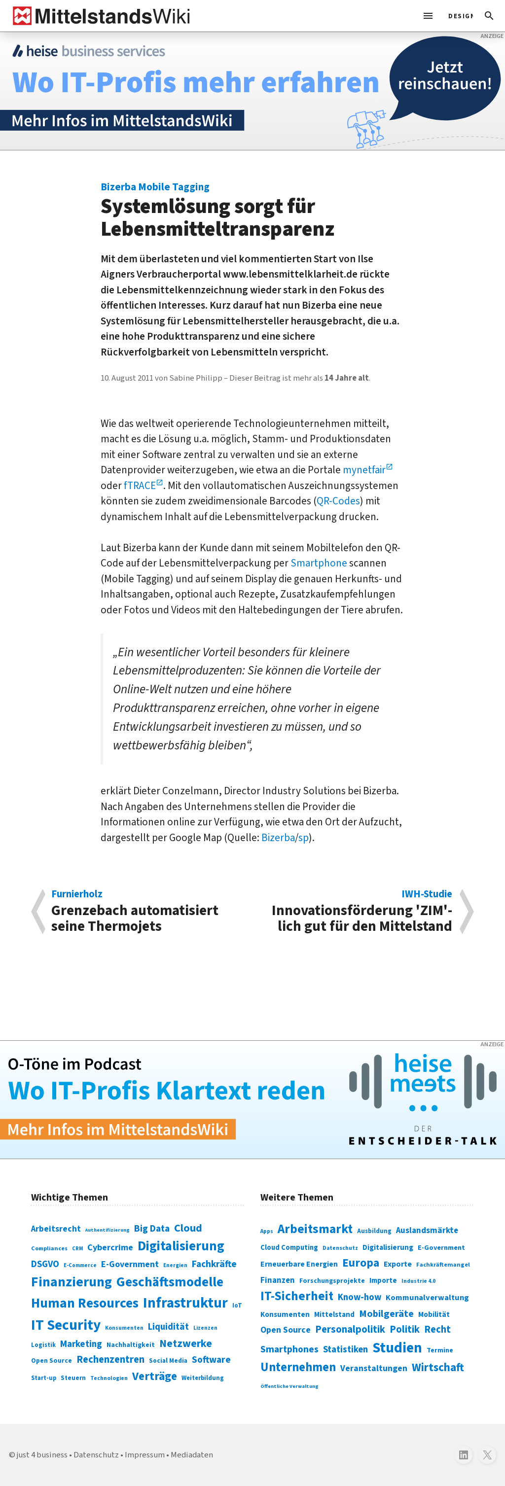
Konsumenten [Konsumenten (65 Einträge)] (124, 1328)
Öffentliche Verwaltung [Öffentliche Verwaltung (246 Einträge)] (289, 1386)
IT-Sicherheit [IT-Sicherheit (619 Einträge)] (296, 1296)
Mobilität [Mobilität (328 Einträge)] (434, 1314)
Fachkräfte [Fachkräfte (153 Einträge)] (214, 1264)
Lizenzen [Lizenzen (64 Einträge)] (205, 1328)
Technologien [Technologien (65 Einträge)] (109, 1378)
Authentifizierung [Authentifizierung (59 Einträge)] (107, 1230)
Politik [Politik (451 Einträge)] (405, 1329)
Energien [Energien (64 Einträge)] (175, 1265)
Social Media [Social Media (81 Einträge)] (168, 1360)
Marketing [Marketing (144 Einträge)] (81, 1344)
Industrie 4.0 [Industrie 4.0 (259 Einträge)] (418, 1281)
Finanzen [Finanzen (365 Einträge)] (277, 1280)
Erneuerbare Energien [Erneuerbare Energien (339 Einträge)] (299, 1264)
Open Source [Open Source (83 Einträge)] (51, 1360)
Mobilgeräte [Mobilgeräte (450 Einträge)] (386, 1314)
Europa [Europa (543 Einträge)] (360, 1263)
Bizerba (278, 837)
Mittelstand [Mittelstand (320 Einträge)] (334, 1314)
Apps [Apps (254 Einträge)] (266, 1231)
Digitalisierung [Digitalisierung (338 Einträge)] (181, 1246)
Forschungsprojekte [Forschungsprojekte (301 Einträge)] (332, 1281)
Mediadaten (192, 1455)
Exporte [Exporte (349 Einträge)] (398, 1264)
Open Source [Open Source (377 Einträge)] (285, 1330)
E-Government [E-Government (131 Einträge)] (130, 1264)
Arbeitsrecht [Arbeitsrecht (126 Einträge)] (56, 1229)
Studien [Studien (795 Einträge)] (397, 1348)
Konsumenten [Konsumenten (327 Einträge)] (285, 1314)
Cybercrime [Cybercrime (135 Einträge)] (110, 1247)
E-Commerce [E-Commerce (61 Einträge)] (80, 1265)
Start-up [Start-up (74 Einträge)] (43, 1378)
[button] (489, 16)
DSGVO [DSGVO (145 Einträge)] (45, 1264)
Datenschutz (96, 1455)
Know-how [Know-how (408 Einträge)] (359, 1297)
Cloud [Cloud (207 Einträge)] (188, 1228)
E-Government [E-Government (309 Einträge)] (441, 1247)
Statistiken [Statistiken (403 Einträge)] (345, 1349)
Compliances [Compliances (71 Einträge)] (49, 1248)
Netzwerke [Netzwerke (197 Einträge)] (185, 1343)
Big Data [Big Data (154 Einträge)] (152, 1229)
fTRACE (140, 485)
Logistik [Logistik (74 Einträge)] (43, 1345)
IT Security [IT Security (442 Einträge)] (66, 1325)
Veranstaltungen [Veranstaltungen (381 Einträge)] (373, 1368)
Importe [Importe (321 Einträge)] (383, 1280)
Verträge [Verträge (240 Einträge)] (154, 1376)
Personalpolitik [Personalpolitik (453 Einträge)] (350, 1329)
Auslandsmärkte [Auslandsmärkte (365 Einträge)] (427, 1231)
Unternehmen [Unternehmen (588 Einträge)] (298, 1367)
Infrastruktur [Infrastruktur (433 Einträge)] (185, 1303)
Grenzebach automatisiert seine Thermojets (146, 911)
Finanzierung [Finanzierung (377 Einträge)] (71, 1282)
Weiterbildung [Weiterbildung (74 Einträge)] (202, 1378)
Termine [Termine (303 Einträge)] (440, 1350)
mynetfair (364, 469)
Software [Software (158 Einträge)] (211, 1360)
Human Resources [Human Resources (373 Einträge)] (85, 1303)
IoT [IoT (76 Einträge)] (237, 1305)
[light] (457, 16)
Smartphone (318, 563)
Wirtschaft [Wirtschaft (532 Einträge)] (438, 1367)
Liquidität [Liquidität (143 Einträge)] (168, 1327)
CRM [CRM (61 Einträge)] (77, 1248)
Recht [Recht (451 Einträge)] (437, 1329)
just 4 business (42, 1455)
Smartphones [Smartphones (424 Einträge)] (289, 1349)
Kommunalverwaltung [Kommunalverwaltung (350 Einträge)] (427, 1298)
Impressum (145, 1455)
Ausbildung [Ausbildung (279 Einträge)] (374, 1231)
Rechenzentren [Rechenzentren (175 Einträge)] (110, 1359)
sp (303, 837)
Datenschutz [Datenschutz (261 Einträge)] (340, 1248)
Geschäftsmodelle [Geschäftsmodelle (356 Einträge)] (169, 1282)
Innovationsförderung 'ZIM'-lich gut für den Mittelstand (357, 911)
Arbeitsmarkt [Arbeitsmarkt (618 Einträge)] (315, 1229)
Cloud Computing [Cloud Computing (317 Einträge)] (289, 1247)
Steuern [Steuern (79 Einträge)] (73, 1378)
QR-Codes (338, 501)
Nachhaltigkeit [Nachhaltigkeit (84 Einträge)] (131, 1345)
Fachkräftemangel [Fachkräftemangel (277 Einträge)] (443, 1264)
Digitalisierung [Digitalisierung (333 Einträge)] (387, 1247)
